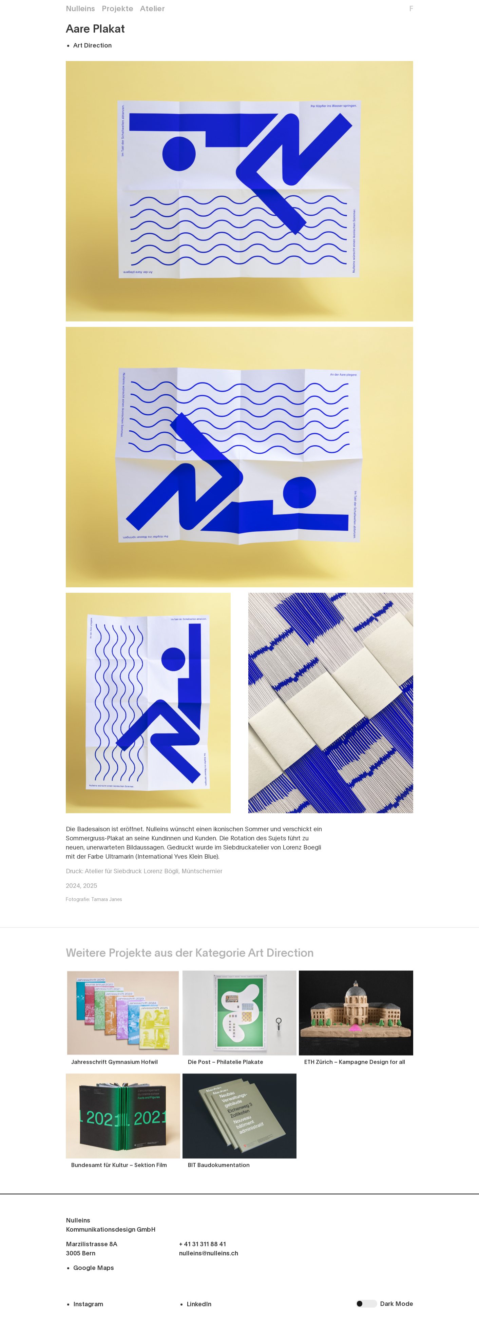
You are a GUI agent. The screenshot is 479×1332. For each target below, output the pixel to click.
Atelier (152, 8)
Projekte (117, 8)
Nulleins (80, 8)
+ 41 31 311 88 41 (202, 1244)
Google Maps (93, 1268)
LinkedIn (199, 1304)
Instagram (88, 1304)
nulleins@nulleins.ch (208, 1253)
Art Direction (92, 46)
